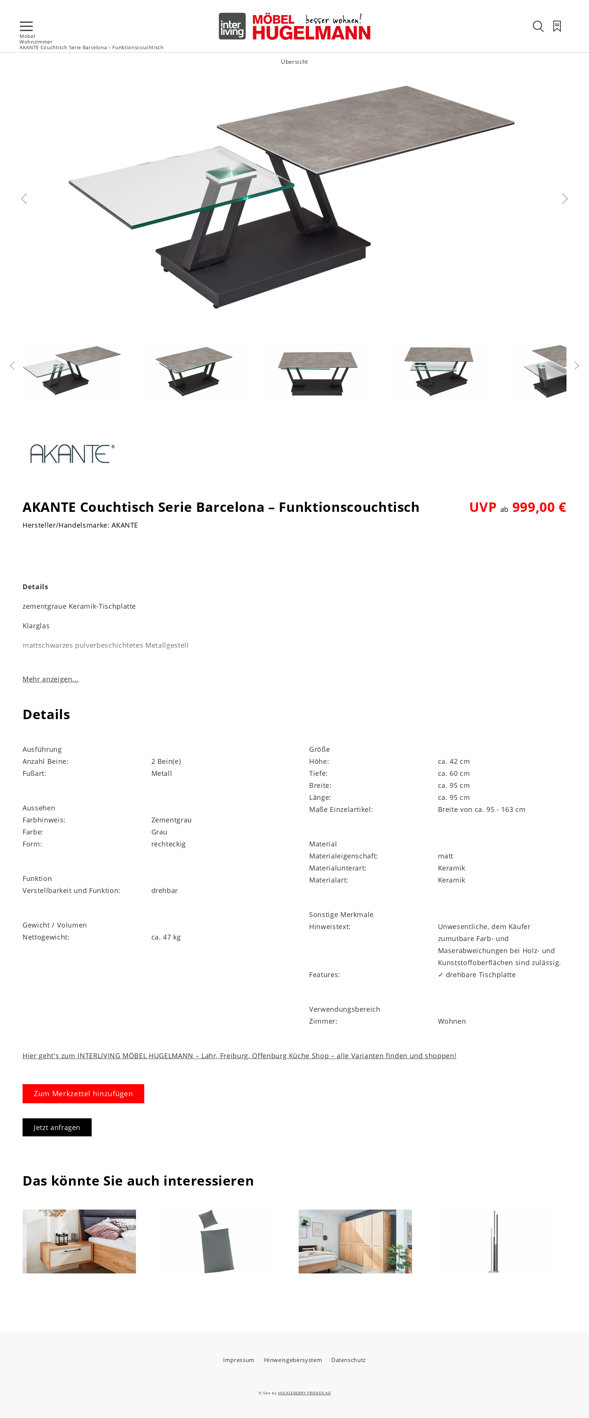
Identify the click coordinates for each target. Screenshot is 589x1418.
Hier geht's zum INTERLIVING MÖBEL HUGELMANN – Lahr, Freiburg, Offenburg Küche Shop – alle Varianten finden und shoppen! (239, 1055)
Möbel (27, 36)
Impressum (239, 1360)
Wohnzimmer (36, 41)
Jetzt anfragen (57, 1127)
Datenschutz (348, 1360)
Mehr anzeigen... (51, 678)
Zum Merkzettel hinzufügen (83, 1093)
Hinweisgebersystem (293, 1360)
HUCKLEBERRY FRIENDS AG (304, 1392)
